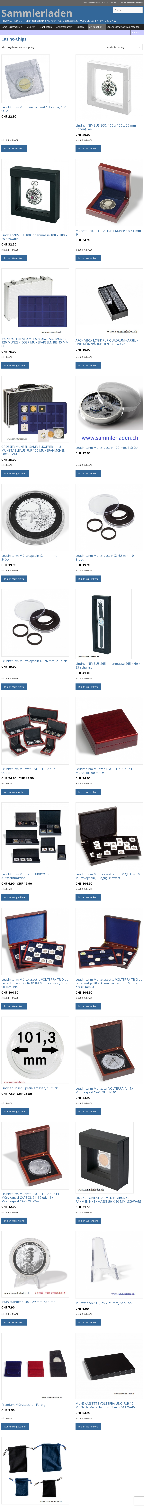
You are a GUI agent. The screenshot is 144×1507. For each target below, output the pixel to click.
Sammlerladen (36, 13)
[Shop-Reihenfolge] (124, 47)
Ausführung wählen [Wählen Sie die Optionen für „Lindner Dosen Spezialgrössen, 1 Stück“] (15, 1111)
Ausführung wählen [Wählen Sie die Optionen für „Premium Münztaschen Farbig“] (15, 1426)
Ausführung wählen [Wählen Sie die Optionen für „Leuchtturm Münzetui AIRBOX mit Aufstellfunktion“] (15, 897)
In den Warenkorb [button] (14, 148)
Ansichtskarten (65, 27)
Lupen (82, 27)
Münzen (32, 27)
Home (4, 26)
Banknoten (47, 27)
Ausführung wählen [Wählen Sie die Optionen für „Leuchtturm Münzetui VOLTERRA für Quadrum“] (15, 792)
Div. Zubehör (96, 27)
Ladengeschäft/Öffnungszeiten (123, 26)
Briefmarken (17, 27)
